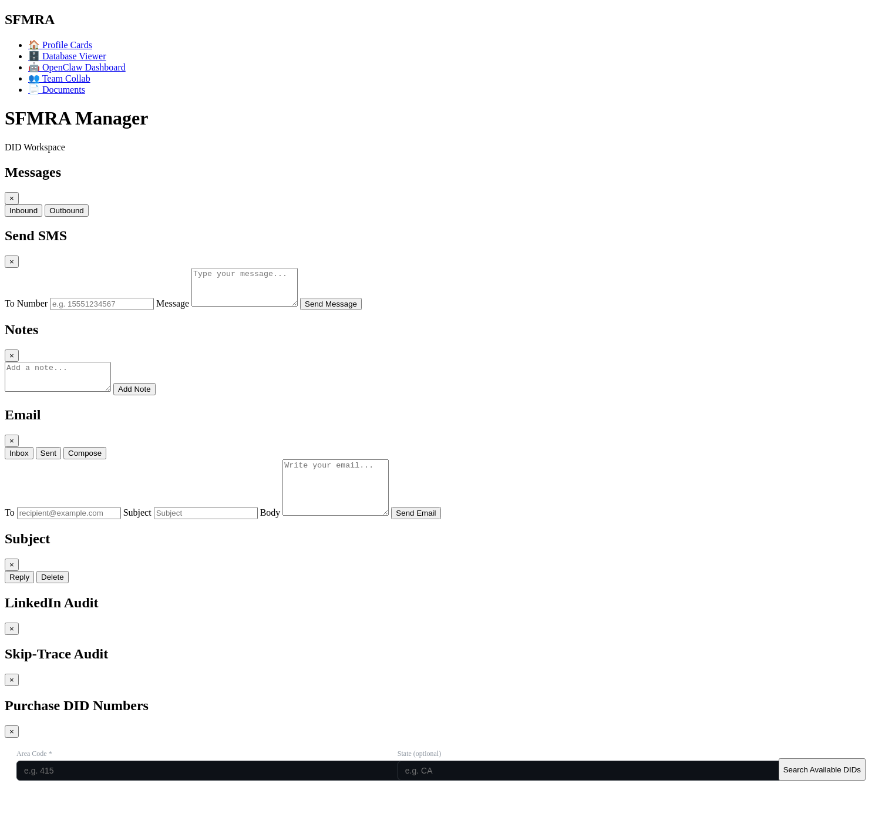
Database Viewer (67, 56)
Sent (48, 465)
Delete (52, 600)
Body (270, 535)
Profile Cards (60, 45)
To (10, 535)
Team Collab (59, 78)
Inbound (23, 210)
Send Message (343, 311)
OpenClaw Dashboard (77, 67)
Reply (19, 600)
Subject (137, 535)
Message (172, 310)
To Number (26, 310)
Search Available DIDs (822, 792)
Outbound (66, 210)
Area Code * (34, 776)
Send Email (427, 536)
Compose (85, 465)
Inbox (19, 465)
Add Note (146, 401)
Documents (56, 90)
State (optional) (419, 776)
